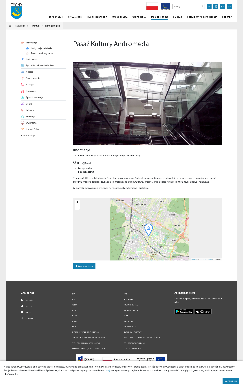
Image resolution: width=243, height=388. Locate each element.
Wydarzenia (139, 17)
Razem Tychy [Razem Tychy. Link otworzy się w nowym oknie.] (129, 321)
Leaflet (194, 259)
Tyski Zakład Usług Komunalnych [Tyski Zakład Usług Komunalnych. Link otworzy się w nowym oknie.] (86, 343)
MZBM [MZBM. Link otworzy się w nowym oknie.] (126, 316)
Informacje (56, 17)
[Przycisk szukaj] (202, 6)
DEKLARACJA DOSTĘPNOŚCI (134, 343)
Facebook (27, 300)
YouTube (26, 312)
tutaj (107, 370)
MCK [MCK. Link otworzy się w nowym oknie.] (125, 294)
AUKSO (74, 305)
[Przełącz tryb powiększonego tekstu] (215, 6)
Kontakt (227, 17)
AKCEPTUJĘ (231, 381)
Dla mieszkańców (97, 17)
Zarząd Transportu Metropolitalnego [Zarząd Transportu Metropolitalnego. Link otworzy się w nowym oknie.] (89, 338)
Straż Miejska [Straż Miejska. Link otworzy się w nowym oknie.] (130, 327)
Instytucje (36, 26)
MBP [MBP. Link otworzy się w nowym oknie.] (73, 299)
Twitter (26, 306)
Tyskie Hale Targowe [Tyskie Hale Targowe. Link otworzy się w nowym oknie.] (132, 332)
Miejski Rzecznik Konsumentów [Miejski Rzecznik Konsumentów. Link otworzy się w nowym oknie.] (85, 332)
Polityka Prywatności (133, 349)
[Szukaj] (188, 6)
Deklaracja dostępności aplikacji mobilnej (90, 349)
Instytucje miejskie (52, 26)
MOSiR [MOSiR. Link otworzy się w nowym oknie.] (74, 321)
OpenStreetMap (206, 259)
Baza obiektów (159, 17)
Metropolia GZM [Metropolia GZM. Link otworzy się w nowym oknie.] (131, 310)
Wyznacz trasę (84, 265)
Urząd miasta (120, 17)
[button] (148, 230)
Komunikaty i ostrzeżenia (202, 17)
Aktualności (75, 17)
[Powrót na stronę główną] (10, 25)
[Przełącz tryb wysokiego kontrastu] (209, 6)
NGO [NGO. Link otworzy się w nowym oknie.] (74, 327)
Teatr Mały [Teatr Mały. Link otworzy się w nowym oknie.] (128, 299)
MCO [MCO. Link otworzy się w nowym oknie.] (74, 310)
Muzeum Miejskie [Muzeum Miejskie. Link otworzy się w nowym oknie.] (131, 305)
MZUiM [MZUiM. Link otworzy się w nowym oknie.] (74, 316)
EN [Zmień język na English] (222, 6)
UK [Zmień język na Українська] (229, 6)
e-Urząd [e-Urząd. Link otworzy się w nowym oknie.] (177, 17)
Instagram (27, 318)
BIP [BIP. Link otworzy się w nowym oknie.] (73, 294)
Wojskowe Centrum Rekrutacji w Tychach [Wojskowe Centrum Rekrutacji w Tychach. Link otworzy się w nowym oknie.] (142, 338)
